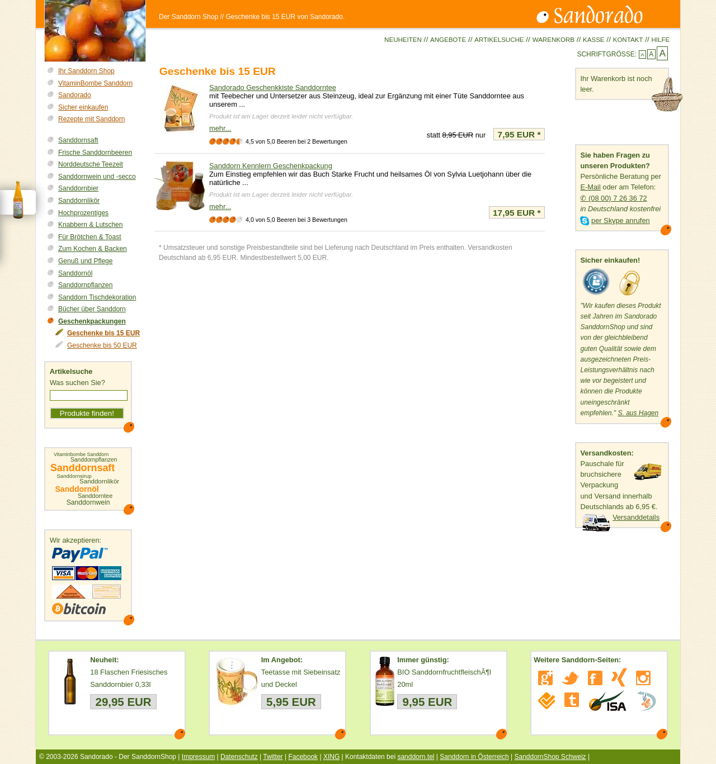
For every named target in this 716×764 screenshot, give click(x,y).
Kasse (594, 39)
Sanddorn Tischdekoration (97, 297)
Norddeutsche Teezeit (90, 164)
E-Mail (590, 187)
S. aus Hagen (638, 413)
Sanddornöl (75, 273)
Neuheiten (403, 39)
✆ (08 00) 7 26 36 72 (613, 198)
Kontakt (628, 39)
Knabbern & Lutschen (90, 225)
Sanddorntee (95, 496)
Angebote (448, 39)
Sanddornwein (88, 502)
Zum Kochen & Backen (92, 249)
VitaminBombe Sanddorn (95, 83)
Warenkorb (553, 39)
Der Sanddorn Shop (188, 17)
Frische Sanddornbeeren (95, 152)
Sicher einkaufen (83, 107)
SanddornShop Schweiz (550, 757)
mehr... (220, 128)
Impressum (198, 757)
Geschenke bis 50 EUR (102, 345)
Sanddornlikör (79, 201)
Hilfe (660, 39)
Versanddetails (636, 517)
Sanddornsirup (73, 476)
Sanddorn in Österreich (474, 757)
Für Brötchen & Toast (89, 237)
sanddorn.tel (415, 757)
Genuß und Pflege (85, 261)
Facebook (303, 757)
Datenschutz (239, 757)
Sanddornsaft (78, 140)
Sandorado (74, 95)
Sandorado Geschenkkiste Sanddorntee (272, 87)
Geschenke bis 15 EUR (103, 333)
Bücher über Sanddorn (92, 309)
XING (331, 757)
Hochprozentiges (83, 213)
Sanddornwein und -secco (97, 177)
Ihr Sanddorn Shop (86, 71)
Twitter (272, 757)
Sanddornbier (78, 188)
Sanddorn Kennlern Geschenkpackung (270, 166)
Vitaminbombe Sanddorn (81, 454)
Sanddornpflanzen (85, 285)
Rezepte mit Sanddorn (91, 119)
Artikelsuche (499, 39)
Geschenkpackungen (92, 321)
